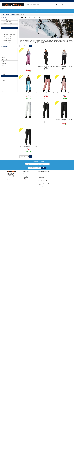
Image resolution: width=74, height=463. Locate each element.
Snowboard (25, 174)
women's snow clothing (8, 23)
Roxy (3, 78)
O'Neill (3, 65)
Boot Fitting (48, 8)
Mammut (4, 63)
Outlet (60, 8)
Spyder (3, 84)
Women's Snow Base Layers (9, 34)
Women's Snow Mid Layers (9, 32)
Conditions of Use (42, 177)
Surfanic (3, 86)
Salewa (3, 80)
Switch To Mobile (11, 180)
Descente (4, 57)
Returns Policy (41, 176)
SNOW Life (7, 0)
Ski (23, 173)
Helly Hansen (4, 59)
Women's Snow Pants (8, 27)
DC (2, 55)
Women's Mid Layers (8, 36)
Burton (3, 53)
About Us (3, 0)
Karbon (3, 61)
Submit (43, 167)
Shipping (11, 0)
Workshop (40, 8)
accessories (33, 8)
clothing (26, 8)
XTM (3, 91)
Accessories (25, 177)
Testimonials (41, 186)
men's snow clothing (7, 21)
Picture (3, 70)
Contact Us (41, 173)
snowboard (19, 8)
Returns (16, 0)
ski (13, 8)
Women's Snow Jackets (9, 25)
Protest (3, 74)
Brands (54, 8)
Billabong (4, 50)
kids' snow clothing (7, 38)
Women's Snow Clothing (10, 14)
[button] (49, 1)
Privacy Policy (41, 174)
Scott (3, 82)
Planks (3, 72)
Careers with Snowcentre (44, 183)
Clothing (25, 176)
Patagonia (4, 67)
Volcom (3, 89)
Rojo (3, 14)
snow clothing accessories (8, 42)
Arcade (3, 48)
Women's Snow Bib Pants (9, 30)
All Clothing (4, 19)
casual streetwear (7, 40)
